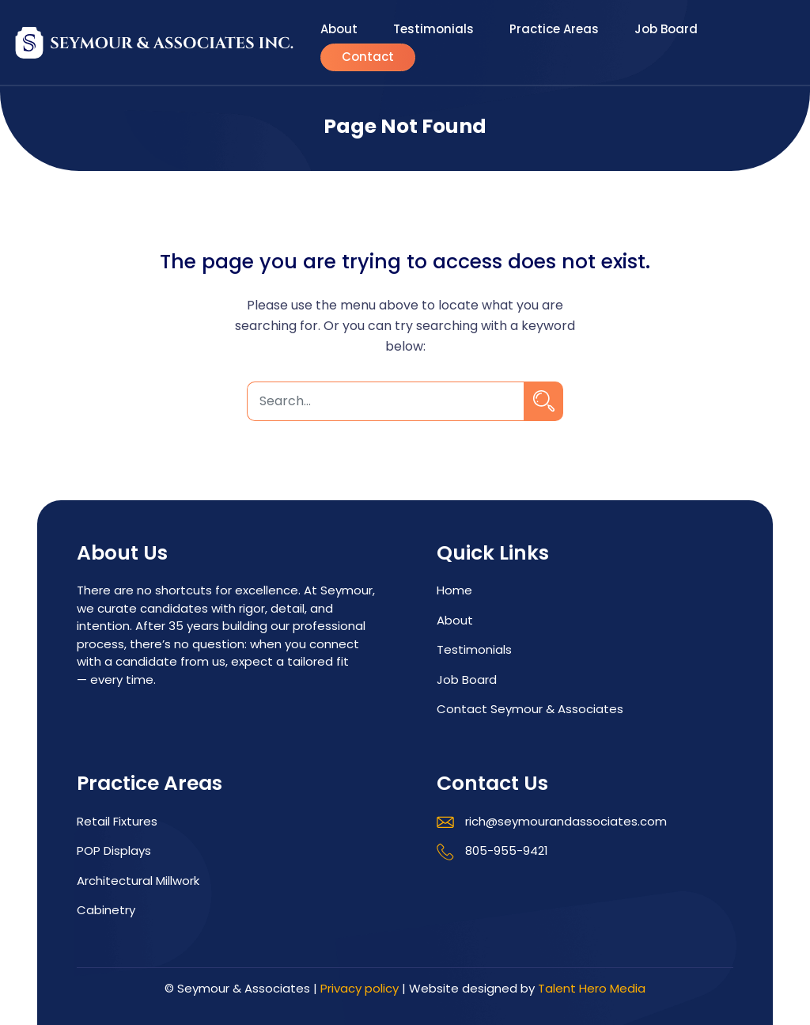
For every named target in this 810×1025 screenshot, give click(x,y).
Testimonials (433, 29)
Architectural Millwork (138, 880)
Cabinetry (106, 910)
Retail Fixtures (117, 821)
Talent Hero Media (591, 988)
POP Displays (114, 850)
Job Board (666, 29)
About (339, 29)
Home (454, 590)
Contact (368, 58)
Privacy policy (359, 988)
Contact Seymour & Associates (530, 708)
